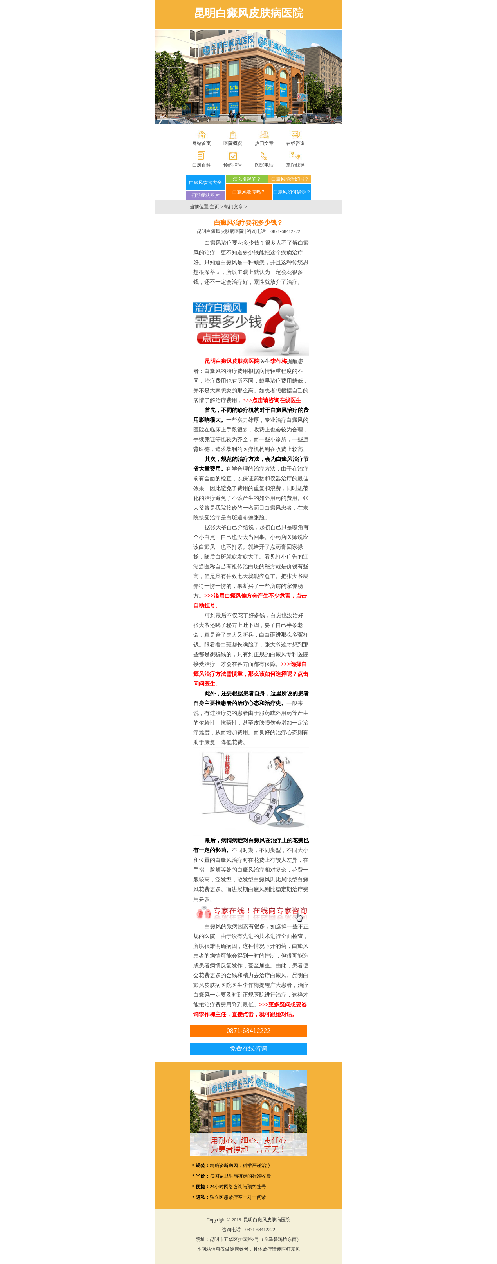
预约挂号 (232, 165)
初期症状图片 (205, 195)
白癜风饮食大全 (205, 182)
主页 (214, 206)
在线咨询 (295, 143)
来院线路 (295, 165)
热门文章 (264, 143)
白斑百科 (201, 165)
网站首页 (201, 143)
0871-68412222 (285, 231)
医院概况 (232, 143)
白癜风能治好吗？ (290, 179)
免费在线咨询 (248, 1048)
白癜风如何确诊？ (292, 192)
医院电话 (264, 165)
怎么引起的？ (247, 179)
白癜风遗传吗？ (248, 192)
